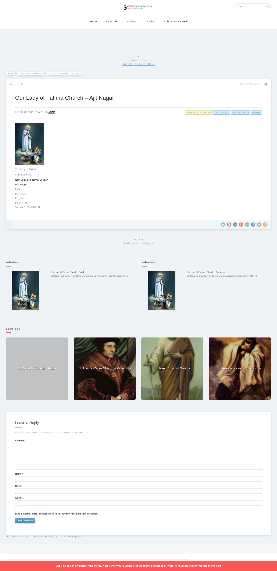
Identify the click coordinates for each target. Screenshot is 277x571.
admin (52, 111)
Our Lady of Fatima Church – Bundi (68, 272)
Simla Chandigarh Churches (32, 73)
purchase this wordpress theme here (200, 565)
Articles (150, 21)
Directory (111, 21)
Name (20, 473)
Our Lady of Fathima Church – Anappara (205, 272)
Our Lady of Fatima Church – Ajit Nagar (65, 98)
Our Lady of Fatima (239, 112)
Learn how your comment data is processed (65, 535)
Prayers (131, 21)
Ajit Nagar (255, 112)
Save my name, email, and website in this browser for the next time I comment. (58, 513)
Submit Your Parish (176, 21)
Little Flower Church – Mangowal (138, 243)
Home (93, 21)
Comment (21, 440)
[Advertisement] (138, 42)
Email (20, 485)
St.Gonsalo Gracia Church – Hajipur (138, 63)
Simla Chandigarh (220, 112)
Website (20, 497)
